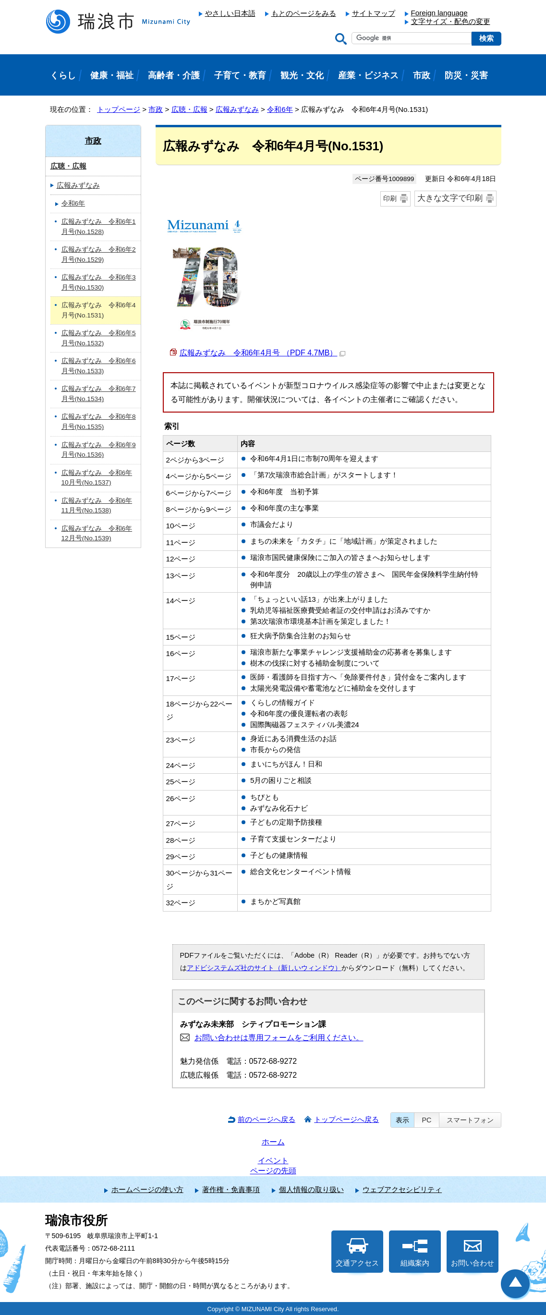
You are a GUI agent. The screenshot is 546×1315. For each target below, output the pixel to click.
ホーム (273, 1142)
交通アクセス (357, 1252)
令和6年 (279, 109)
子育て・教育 (240, 75)
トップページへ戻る (346, 1119)
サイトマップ (373, 13)
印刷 (390, 198)
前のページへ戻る (266, 1119)
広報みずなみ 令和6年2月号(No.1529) (98, 254)
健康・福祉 (111, 75)
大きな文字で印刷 (450, 198)
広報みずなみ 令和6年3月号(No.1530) (98, 282)
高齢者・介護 (174, 75)
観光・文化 (302, 75)
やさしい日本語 (230, 13)
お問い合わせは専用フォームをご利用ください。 (279, 1038)
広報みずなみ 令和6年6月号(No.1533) (98, 366)
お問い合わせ (472, 1252)
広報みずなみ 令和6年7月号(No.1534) (98, 393)
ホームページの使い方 (147, 1189)
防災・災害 (466, 75)
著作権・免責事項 (231, 1189)
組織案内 (414, 1252)
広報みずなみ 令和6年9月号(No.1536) (98, 450)
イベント (273, 1161)
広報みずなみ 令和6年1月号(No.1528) (98, 226)
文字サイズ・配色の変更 (450, 21)
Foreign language (439, 13)
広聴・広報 (189, 109)
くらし (63, 75)
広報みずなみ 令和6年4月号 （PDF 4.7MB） (263, 353)
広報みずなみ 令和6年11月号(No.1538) (97, 505)
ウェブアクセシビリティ (402, 1189)
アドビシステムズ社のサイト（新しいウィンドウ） (264, 968)
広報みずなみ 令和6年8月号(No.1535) (98, 421)
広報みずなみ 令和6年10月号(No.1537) (97, 478)
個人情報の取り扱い (311, 1189)
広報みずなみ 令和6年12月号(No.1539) (97, 533)
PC (426, 1120)
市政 (155, 109)
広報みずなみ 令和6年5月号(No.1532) (98, 338)
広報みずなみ (237, 109)
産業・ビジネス (368, 75)
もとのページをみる (303, 13)
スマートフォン (470, 1120)
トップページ (118, 109)
